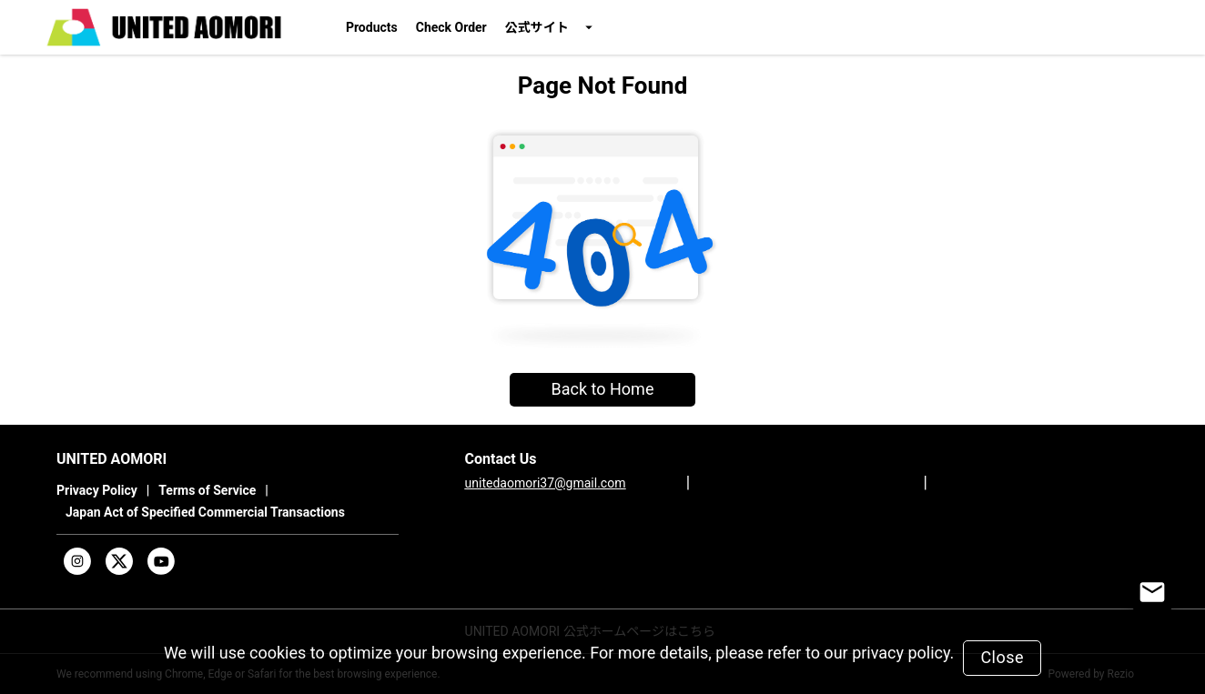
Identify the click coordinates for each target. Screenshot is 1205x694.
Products (372, 27)
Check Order (451, 27)
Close (1002, 657)
